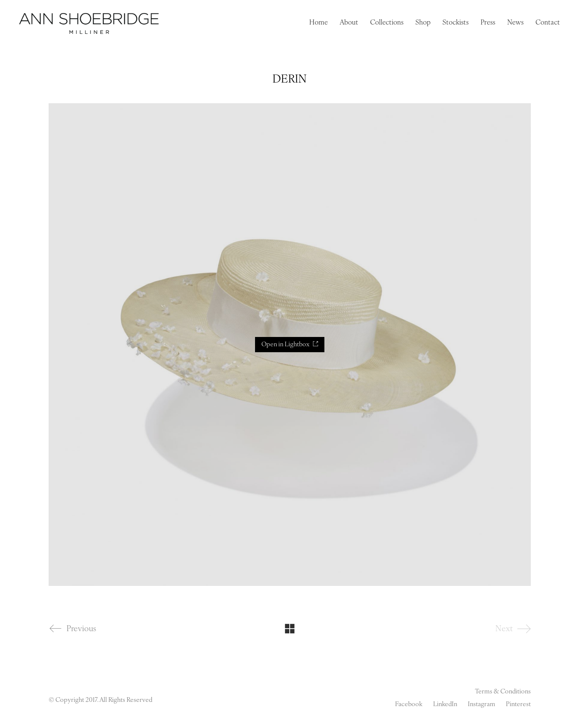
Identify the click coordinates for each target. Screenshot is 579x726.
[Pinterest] (518, 705)
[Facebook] (409, 705)
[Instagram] (481, 705)
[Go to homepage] (89, 23)
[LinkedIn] (445, 705)
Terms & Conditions (503, 692)
